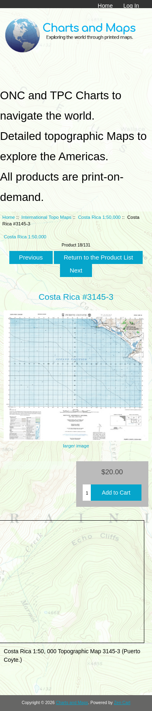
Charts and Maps (72, 702)
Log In (131, 5)
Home (105, 5)
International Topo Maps (46, 217)
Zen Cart (122, 702)
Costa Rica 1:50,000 (99, 217)
